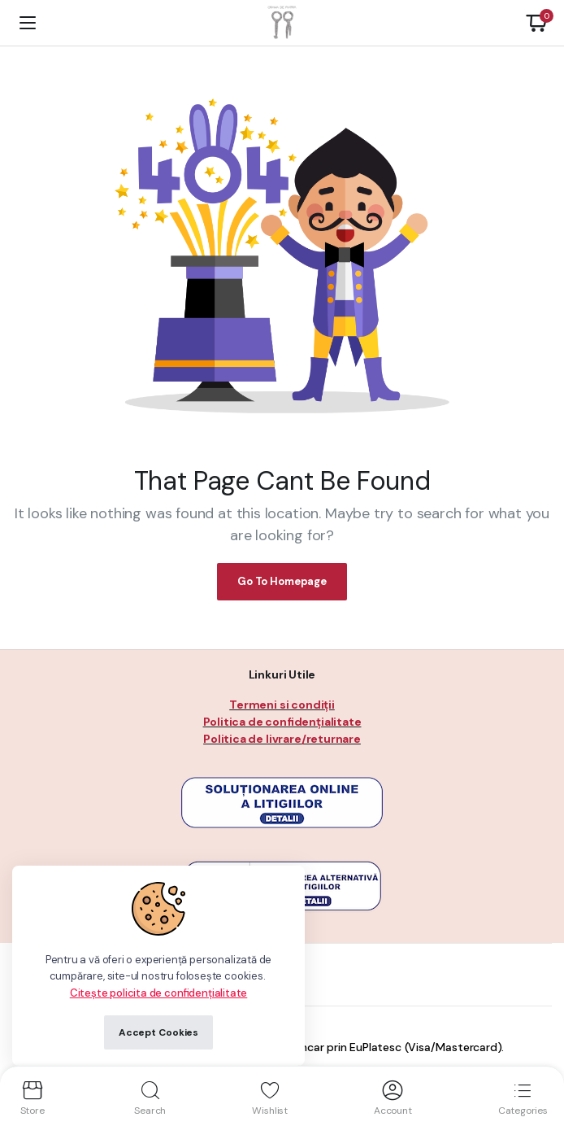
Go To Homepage (282, 581)
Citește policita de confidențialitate (159, 993)
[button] (536, 22)
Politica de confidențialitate (282, 721)
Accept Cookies (158, 1032)
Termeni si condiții (282, 704)
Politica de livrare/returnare (282, 738)
